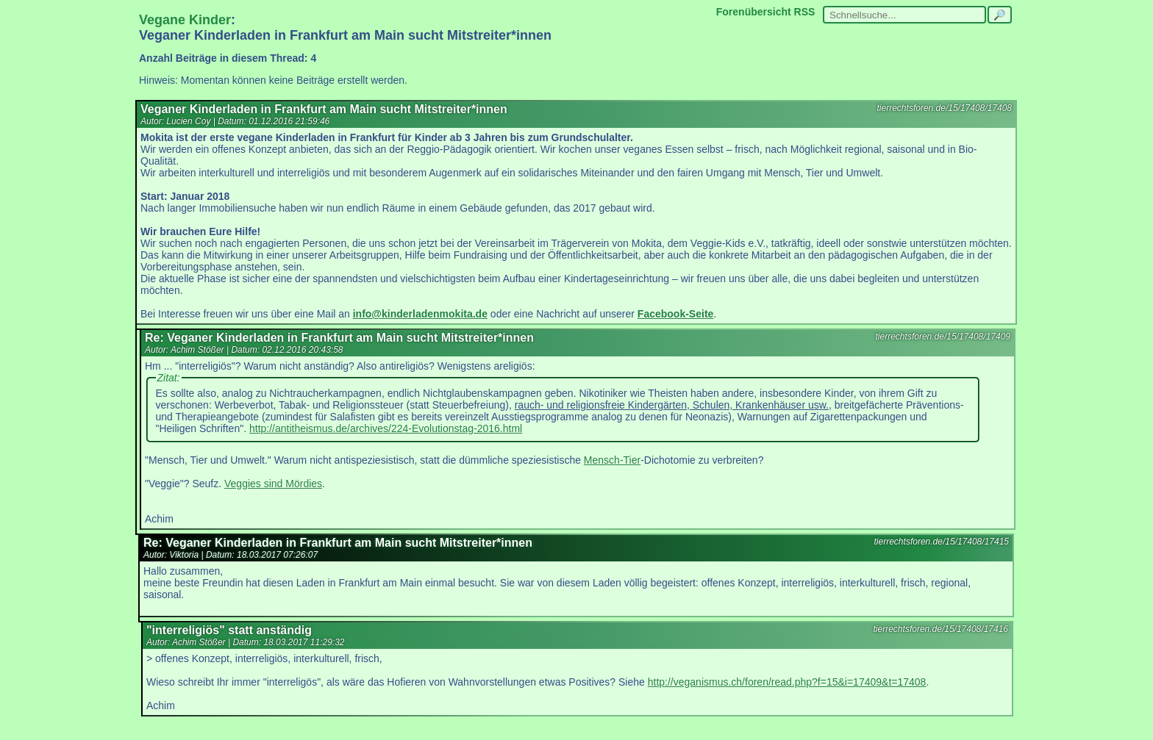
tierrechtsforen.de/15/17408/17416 (941, 629)
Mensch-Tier (612, 460)
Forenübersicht (753, 12)
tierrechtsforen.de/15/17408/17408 (944, 108)
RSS (804, 12)
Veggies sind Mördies (273, 483)
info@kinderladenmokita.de (420, 314)
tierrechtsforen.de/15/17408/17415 (941, 541)
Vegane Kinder (185, 19)
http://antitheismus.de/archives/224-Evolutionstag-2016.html (385, 428)
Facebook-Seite (675, 314)
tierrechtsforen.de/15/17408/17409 (943, 336)
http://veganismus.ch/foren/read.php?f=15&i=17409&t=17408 (787, 682)
